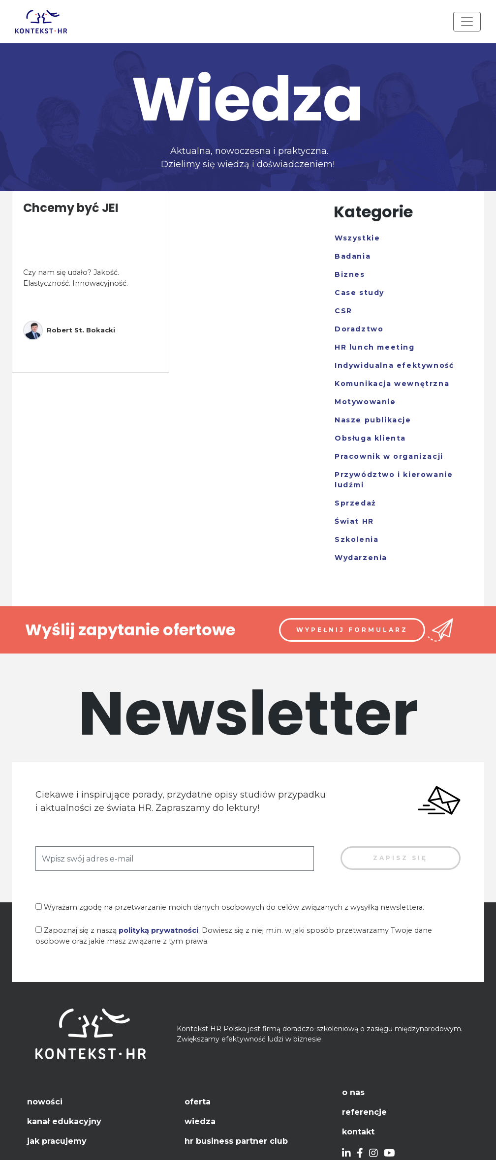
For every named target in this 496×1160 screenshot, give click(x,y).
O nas (353, 1092)
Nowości (44, 1101)
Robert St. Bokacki (69, 330)
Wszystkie (357, 238)
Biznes (350, 274)
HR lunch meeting (375, 347)
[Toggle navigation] (467, 21)
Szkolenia (356, 539)
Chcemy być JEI (71, 208)
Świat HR (354, 521)
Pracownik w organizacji (389, 456)
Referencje (364, 1112)
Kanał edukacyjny (64, 1121)
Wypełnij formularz (352, 629)
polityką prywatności (158, 930)
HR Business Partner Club (236, 1141)
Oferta (198, 1101)
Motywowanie (365, 401)
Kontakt (358, 1131)
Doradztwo (359, 329)
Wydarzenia (361, 557)
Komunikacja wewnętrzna (392, 383)
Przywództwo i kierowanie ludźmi (394, 479)
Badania (353, 256)
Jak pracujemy (57, 1141)
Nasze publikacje (373, 420)
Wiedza (200, 1121)
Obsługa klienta (370, 438)
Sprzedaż (355, 503)
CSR (343, 310)
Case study (359, 292)
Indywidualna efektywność (394, 365)
